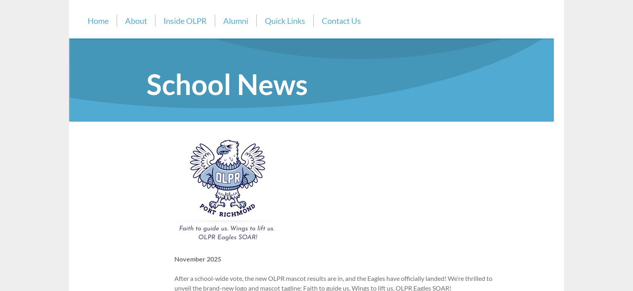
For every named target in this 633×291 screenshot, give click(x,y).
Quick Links (285, 20)
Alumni (235, 20)
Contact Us (341, 20)
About (136, 20)
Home (98, 20)
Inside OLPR (185, 20)
